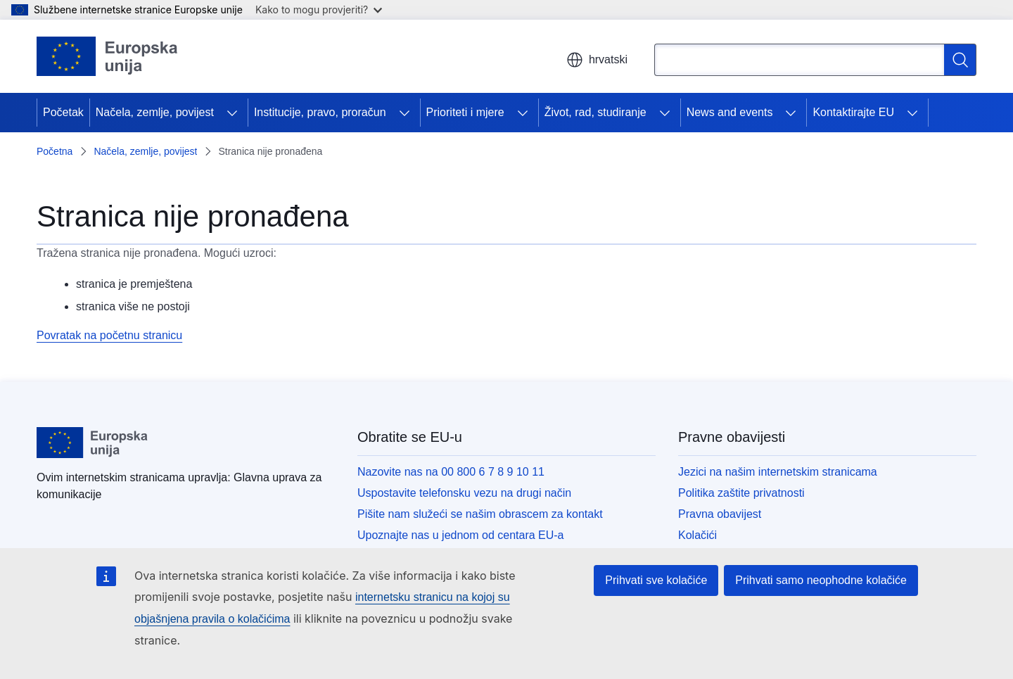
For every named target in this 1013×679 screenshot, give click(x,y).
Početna (54, 151)
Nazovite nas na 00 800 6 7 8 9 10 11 (450, 472)
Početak (63, 112)
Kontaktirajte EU (853, 112)
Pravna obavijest (719, 514)
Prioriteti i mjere (465, 112)
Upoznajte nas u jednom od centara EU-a (460, 535)
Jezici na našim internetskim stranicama (777, 472)
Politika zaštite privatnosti (741, 493)
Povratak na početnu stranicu (109, 335)
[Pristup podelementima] (232, 112)
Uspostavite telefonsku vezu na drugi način (464, 493)
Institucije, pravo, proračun (320, 112)
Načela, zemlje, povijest (155, 112)
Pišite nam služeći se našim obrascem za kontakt (480, 514)
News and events (730, 112)
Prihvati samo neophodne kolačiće (821, 580)
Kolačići (697, 535)
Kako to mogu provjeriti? (318, 9)
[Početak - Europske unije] (108, 56)
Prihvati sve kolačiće (656, 580)
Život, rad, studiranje (595, 112)
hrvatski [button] (596, 59)
